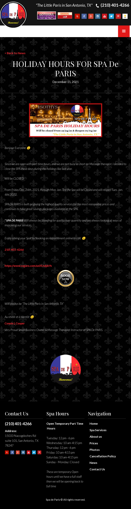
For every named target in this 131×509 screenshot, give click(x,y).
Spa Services (98, 430)
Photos (95, 450)
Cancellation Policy (103, 456)
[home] (13, 15)
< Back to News (15, 53)
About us (96, 436)
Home (94, 423)
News (93, 463)
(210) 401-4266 (18, 423)
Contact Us (97, 469)
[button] (124, 31)
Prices (94, 443)
